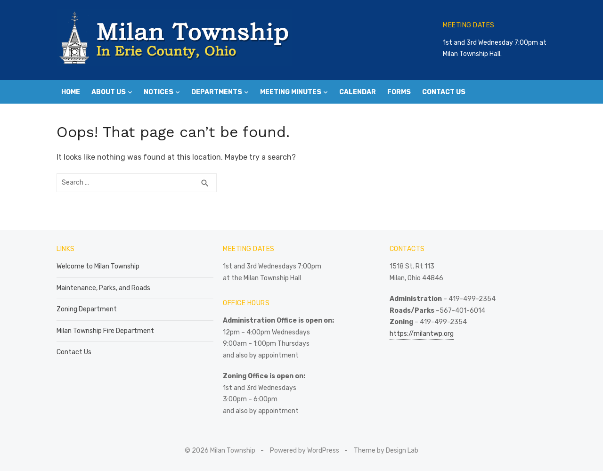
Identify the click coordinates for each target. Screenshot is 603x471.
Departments (216, 92)
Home (70, 92)
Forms (399, 92)
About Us (108, 92)
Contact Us (443, 92)
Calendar (357, 92)
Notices (158, 92)
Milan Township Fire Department (105, 331)
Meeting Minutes (290, 92)
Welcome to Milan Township (98, 266)
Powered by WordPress (304, 451)
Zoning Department (87, 309)
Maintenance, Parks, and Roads (103, 288)
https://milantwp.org (422, 334)
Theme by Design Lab (386, 451)
